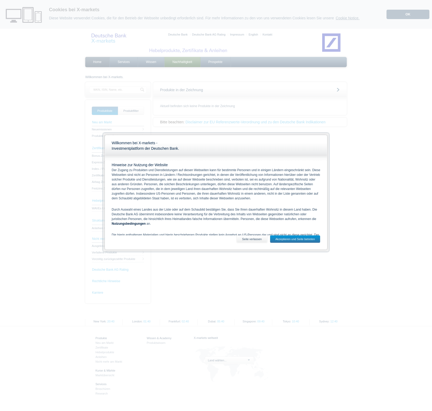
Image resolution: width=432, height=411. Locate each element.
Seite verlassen (252, 239)
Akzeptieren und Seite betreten (295, 239)
